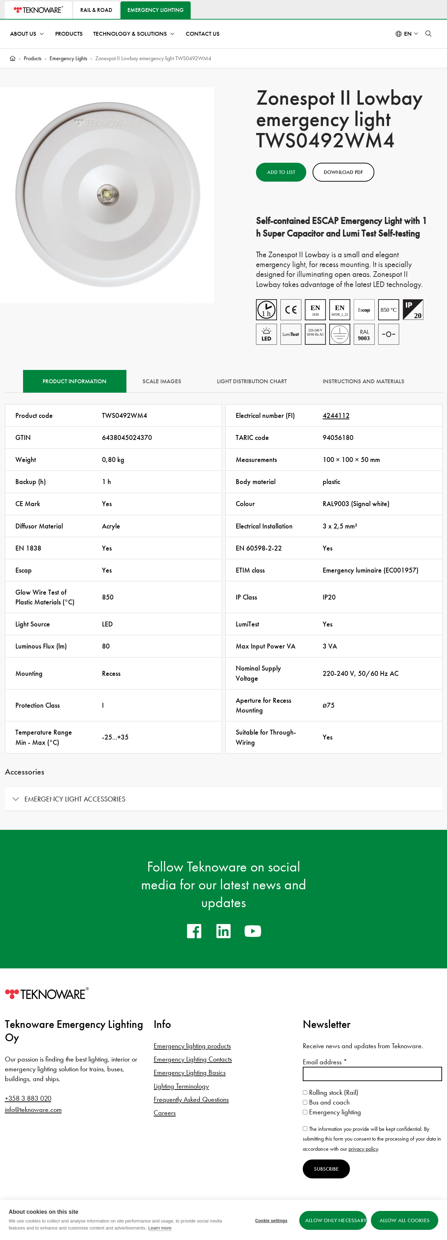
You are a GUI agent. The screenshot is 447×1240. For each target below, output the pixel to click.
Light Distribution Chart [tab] (252, 381)
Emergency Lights (68, 58)
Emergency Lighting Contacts (193, 1059)
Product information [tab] (75, 381)
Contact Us (203, 33)
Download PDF (343, 172)
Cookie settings (270, 1220)
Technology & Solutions (130, 33)
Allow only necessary (335, 1220)
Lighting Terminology (181, 1086)
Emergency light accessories (74, 799)
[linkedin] (223, 931)
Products (69, 33)
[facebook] (194, 931)
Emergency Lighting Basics (190, 1072)
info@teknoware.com (33, 1109)
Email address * (325, 1062)
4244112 (336, 415)
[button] (428, 33)
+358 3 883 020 (28, 1098)
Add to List (281, 172)
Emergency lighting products (192, 1046)
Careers (165, 1112)
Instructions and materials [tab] (363, 381)
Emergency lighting (332, 1112)
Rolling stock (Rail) (330, 1092)
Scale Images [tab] (161, 381)
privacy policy (363, 1149)
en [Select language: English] (408, 33)
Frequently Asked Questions (191, 1099)
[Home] (12, 58)
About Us (23, 33)
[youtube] (252, 931)
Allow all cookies (405, 1220)
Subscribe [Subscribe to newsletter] (326, 1169)
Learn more (159, 1228)
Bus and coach (326, 1102)
